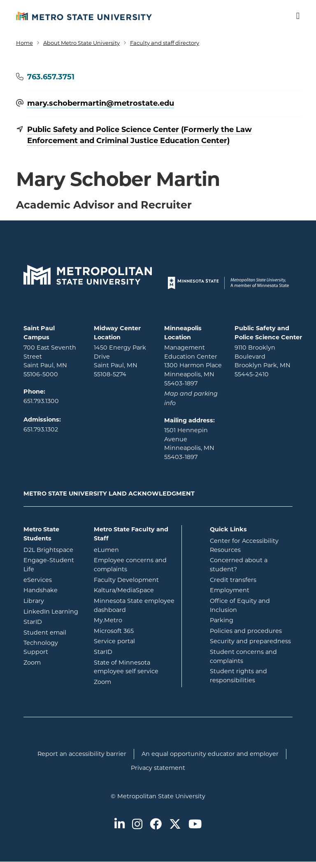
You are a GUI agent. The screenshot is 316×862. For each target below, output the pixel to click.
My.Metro (134, 620)
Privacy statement (158, 768)
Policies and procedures (246, 631)
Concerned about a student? (238, 564)
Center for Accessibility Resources (244, 545)
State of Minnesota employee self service (134, 667)
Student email (52, 632)
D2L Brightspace (52, 549)
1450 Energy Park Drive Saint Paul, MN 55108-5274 (120, 361)
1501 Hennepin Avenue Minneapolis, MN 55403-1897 (189, 443)
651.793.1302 (40, 429)
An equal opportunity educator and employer (210, 754)
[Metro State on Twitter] (175, 825)
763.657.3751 (50, 76)
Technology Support (40, 647)
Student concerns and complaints (243, 656)
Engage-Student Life (52, 564)
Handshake (52, 590)
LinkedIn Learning (52, 611)
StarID (52, 621)
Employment (229, 590)
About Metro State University (81, 42)
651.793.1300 (41, 401)
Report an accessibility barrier (81, 754)
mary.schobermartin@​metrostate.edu (100, 104)
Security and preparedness (250, 641)
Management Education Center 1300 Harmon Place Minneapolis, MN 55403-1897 (193, 365)
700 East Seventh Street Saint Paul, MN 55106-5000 (49, 361)
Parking (221, 620)
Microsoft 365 (134, 630)
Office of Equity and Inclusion (240, 605)
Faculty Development (126, 580)
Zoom (52, 662)
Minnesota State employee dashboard (134, 605)
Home (24, 42)
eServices (52, 579)
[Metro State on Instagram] (137, 825)
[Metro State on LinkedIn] (119, 825)
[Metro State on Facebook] (156, 825)
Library (52, 600)
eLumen (134, 549)
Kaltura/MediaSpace (134, 590)
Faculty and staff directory (164, 42)
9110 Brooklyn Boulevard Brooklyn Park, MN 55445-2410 (262, 361)
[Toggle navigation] (292, 16)
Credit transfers (233, 580)
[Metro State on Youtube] (195, 825)
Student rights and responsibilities (238, 675)
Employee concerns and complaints (130, 564)
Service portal (134, 641)
